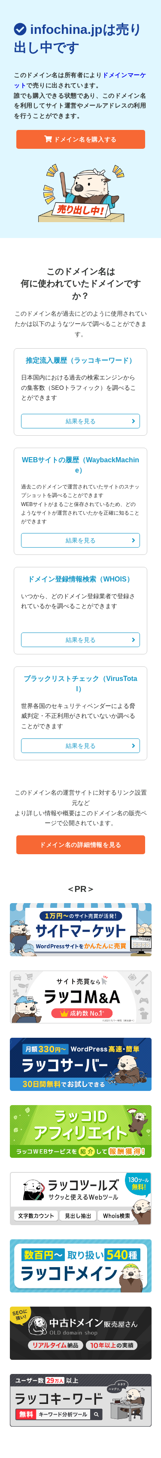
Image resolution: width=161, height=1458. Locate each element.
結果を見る (101, 421)
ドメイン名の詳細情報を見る (80, 844)
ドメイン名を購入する (80, 139)
